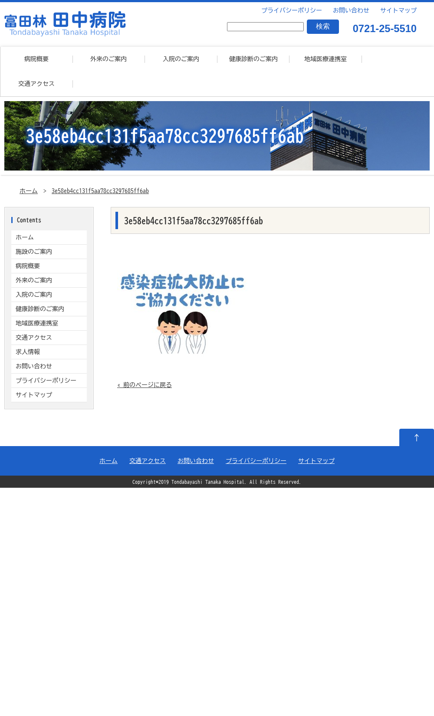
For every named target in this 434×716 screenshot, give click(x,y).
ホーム (29, 191)
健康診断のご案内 (253, 59)
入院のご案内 (181, 59)
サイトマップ (397, 10)
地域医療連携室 (325, 59)
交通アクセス (36, 84)
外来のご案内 (108, 59)
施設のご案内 (34, 252)
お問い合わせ (350, 10)
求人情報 (28, 352)
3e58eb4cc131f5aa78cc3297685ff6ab (100, 191)
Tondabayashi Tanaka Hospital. (209, 482)
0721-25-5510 (385, 29)
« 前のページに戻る (144, 385)
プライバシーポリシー (290, 10)
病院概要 (36, 59)
